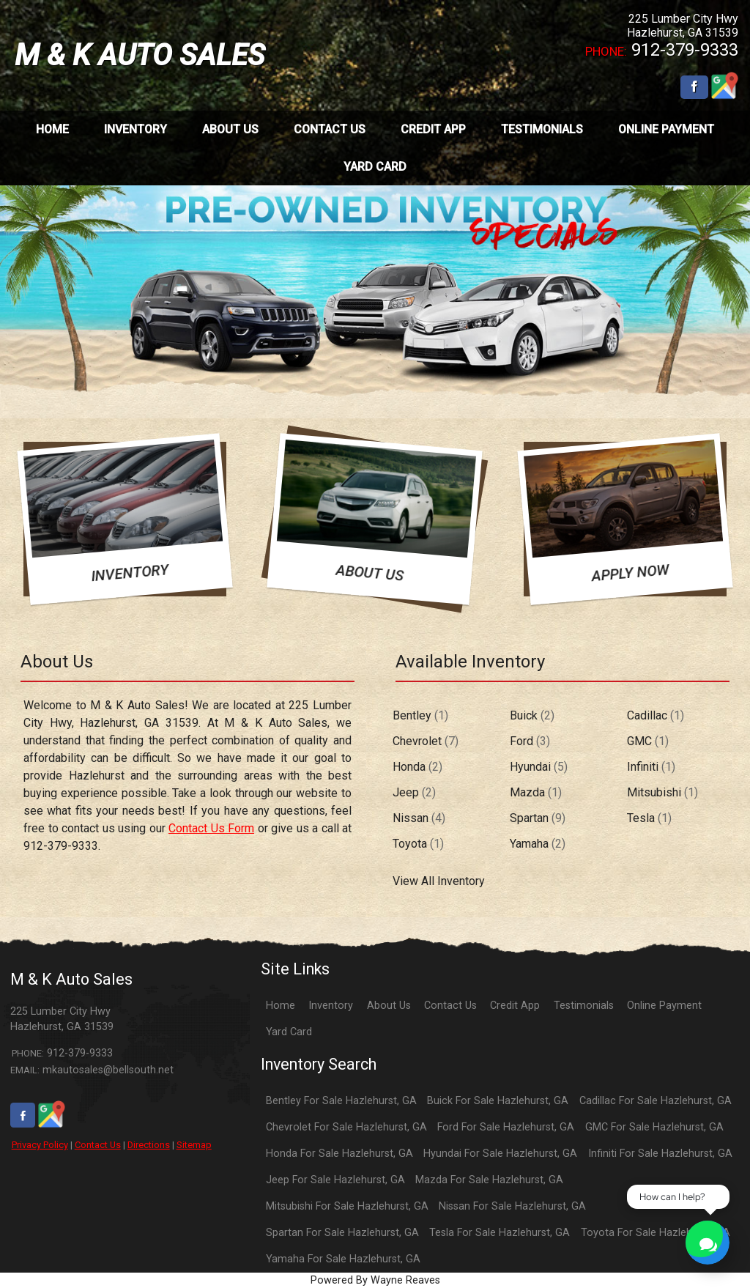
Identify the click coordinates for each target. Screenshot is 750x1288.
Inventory (330, 1005)
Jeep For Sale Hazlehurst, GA (335, 1180)
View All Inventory (439, 881)
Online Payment (664, 1005)
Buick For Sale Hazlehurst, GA (497, 1101)
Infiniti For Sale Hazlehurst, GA (660, 1153)
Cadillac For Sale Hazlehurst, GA (655, 1101)
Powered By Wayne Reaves (375, 1280)
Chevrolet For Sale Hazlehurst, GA (346, 1127)
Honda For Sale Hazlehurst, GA (339, 1153)
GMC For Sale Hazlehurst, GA (654, 1127)
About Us (389, 1005)
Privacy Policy (40, 1144)
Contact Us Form (211, 828)
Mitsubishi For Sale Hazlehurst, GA (347, 1206)
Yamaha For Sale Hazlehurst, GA (343, 1259)
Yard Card (289, 1032)
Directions (148, 1144)
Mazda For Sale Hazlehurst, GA (489, 1180)
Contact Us (98, 1144)
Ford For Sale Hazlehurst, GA (505, 1127)
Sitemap (194, 1144)
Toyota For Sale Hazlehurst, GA (655, 1232)
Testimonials (584, 1005)
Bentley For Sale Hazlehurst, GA (341, 1101)
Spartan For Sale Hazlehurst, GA (342, 1232)
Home (280, 1005)
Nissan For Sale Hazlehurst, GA (512, 1206)
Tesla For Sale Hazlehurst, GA (499, 1232)
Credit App (515, 1005)
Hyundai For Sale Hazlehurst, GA (500, 1153)
